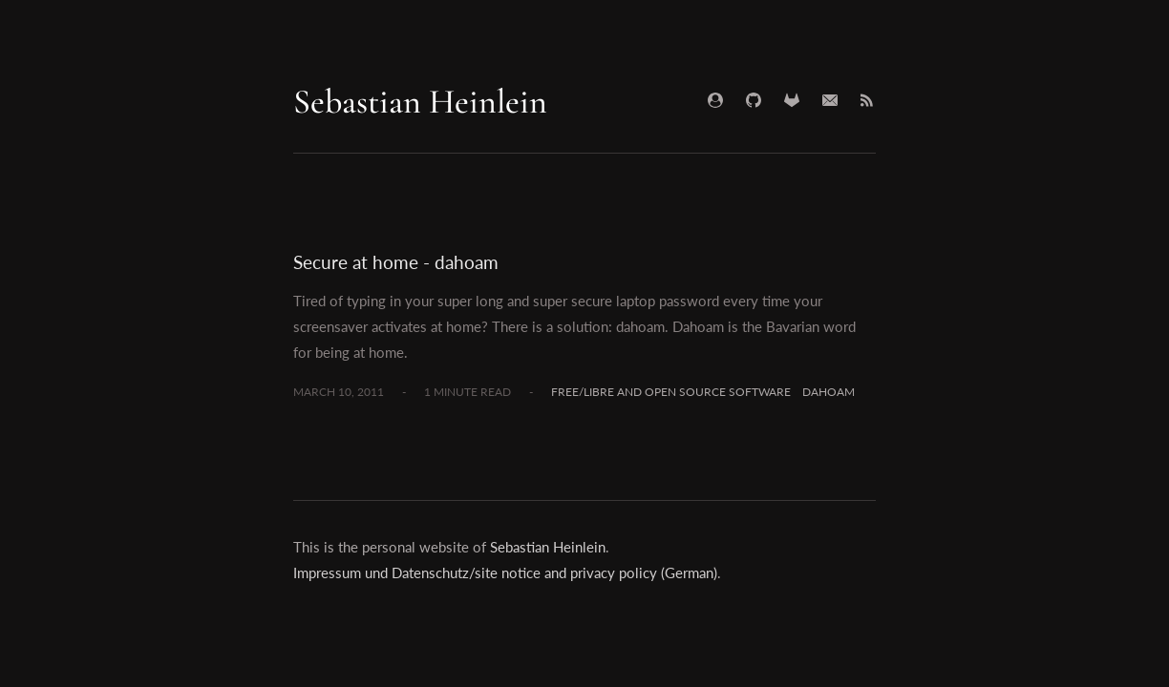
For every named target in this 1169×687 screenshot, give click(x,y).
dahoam (828, 392)
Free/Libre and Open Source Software (671, 392)
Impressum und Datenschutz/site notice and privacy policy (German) (505, 572)
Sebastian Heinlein (420, 101)
